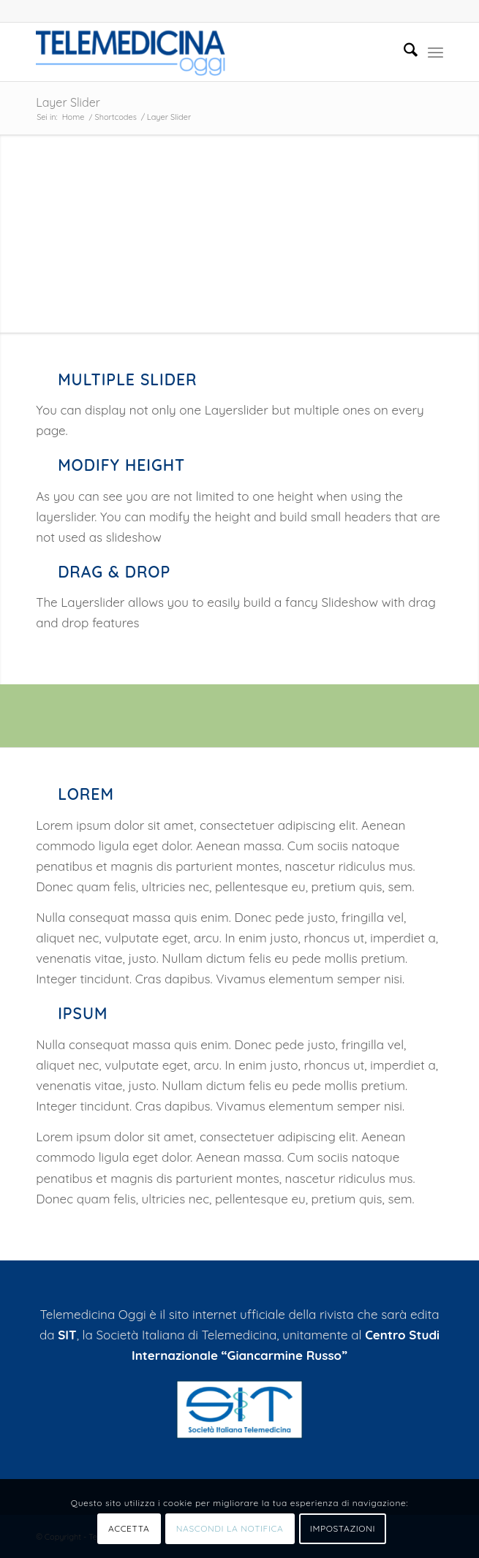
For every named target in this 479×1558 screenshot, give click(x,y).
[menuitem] (403, 52)
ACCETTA (128, 1528)
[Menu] (435, 51)
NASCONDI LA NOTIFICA (230, 1528)
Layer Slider (68, 102)
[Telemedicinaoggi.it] (198, 52)
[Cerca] (403, 52)
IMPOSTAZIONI (342, 1528)
